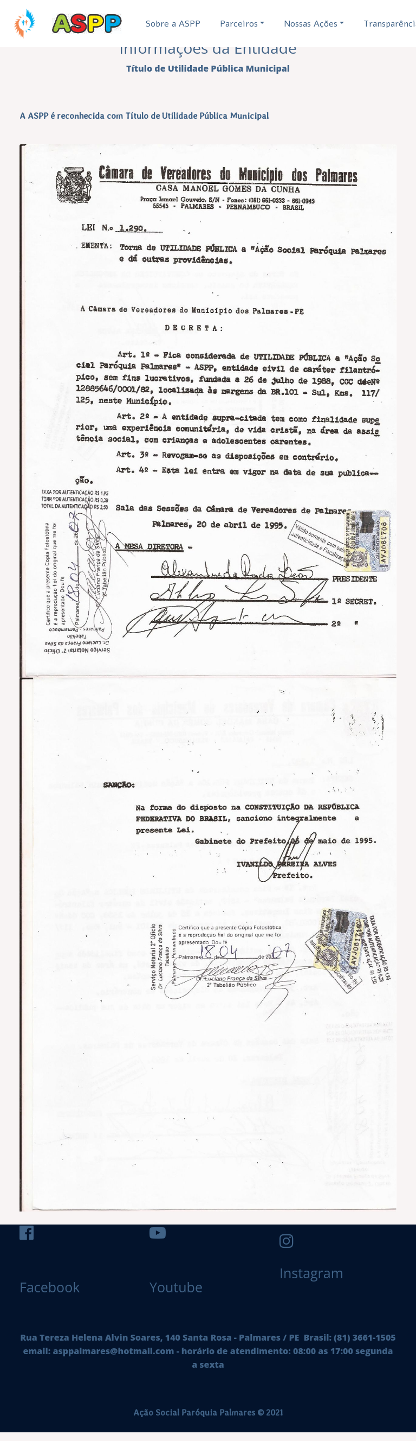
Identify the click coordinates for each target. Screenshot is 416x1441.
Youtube (176, 1287)
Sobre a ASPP (173, 24)
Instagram (296, 1273)
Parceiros (239, 24)
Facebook (50, 1287)
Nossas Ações (310, 24)
